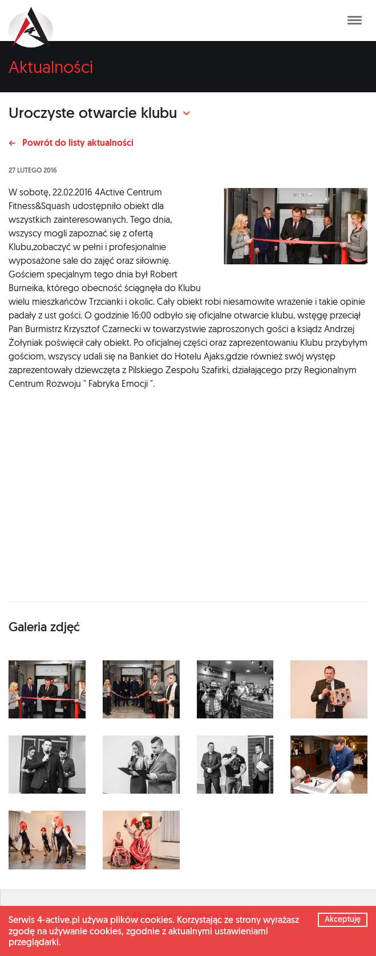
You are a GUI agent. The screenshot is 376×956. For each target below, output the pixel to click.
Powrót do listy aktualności (71, 143)
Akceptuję (343, 919)
